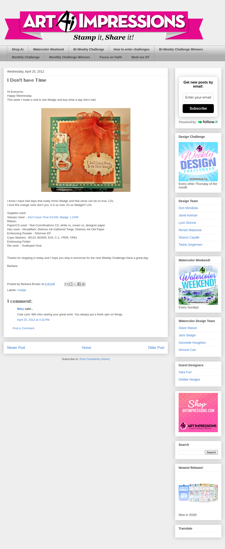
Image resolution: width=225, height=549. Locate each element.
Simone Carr (187, 350)
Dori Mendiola (188, 208)
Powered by (198, 122)
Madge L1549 (69, 217)
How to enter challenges (132, 49)
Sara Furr (185, 372)
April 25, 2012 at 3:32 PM (33, 319)
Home (86, 348)
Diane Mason (188, 328)
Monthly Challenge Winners (69, 57)
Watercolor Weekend (48, 49)
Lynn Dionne (187, 222)
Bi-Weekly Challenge (88, 49)
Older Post (156, 348)
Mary (20, 308)
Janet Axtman (188, 215)
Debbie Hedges (189, 379)
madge (21, 290)
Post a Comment (23, 328)
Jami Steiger (187, 335)
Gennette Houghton (192, 342)
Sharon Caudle (189, 237)
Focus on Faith (111, 57)
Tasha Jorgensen (190, 244)
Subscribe (198, 108)
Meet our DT (140, 57)
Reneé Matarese (190, 230)
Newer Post (16, 348)
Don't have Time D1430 (43, 217)
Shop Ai (17, 49)
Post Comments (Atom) (95, 359)
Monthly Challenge (25, 57)
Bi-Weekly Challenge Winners (181, 49)
